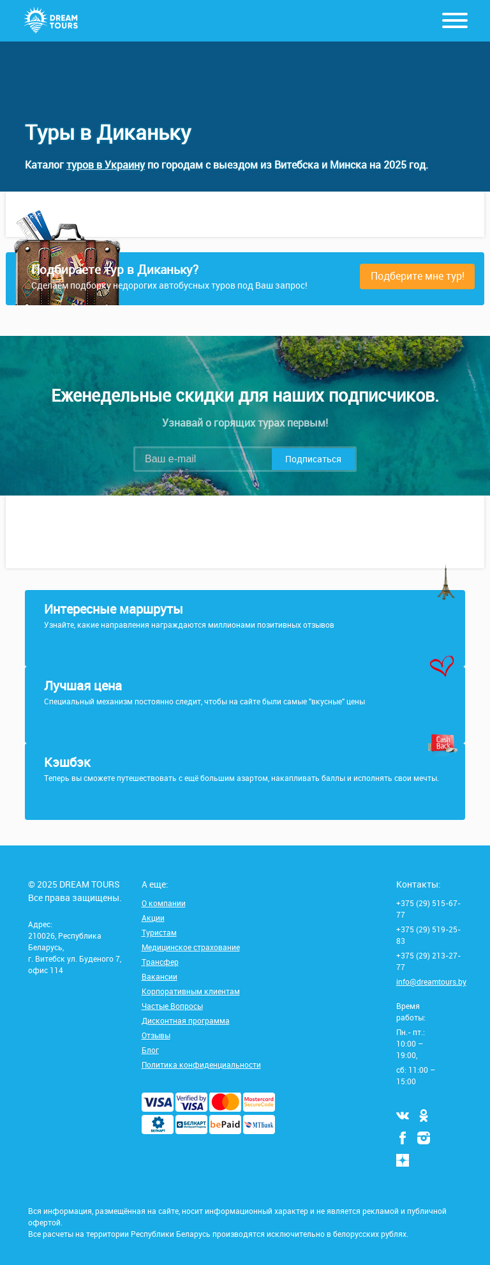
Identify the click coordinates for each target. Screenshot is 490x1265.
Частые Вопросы (172, 1006)
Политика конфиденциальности (201, 1064)
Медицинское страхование (191, 947)
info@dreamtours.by (431, 981)
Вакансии (159, 976)
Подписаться (313, 459)
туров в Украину (105, 165)
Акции (153, 918)
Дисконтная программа (186, 1020)
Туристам (159, 932)
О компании (164, 903)
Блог (150, 1050)
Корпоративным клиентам (191, 991)
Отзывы (156, 1035)
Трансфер (160, 962)
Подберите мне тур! (417, 276)
